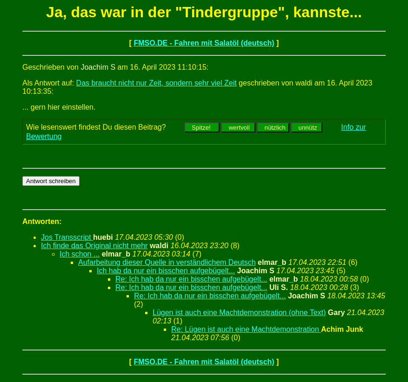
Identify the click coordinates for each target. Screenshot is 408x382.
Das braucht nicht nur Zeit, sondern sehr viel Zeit (156, 83)
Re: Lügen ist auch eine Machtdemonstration (246, 329)
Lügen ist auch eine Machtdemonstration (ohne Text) (239, 312)
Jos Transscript (67, 237)
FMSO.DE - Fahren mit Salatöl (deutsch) (204, 43)
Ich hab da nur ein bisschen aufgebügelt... (166, 271)
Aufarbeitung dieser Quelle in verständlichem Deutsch (167, 262)
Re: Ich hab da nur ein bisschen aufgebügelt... (191, 279)
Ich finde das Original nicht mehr (94, 246)
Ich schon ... (80, 254)
